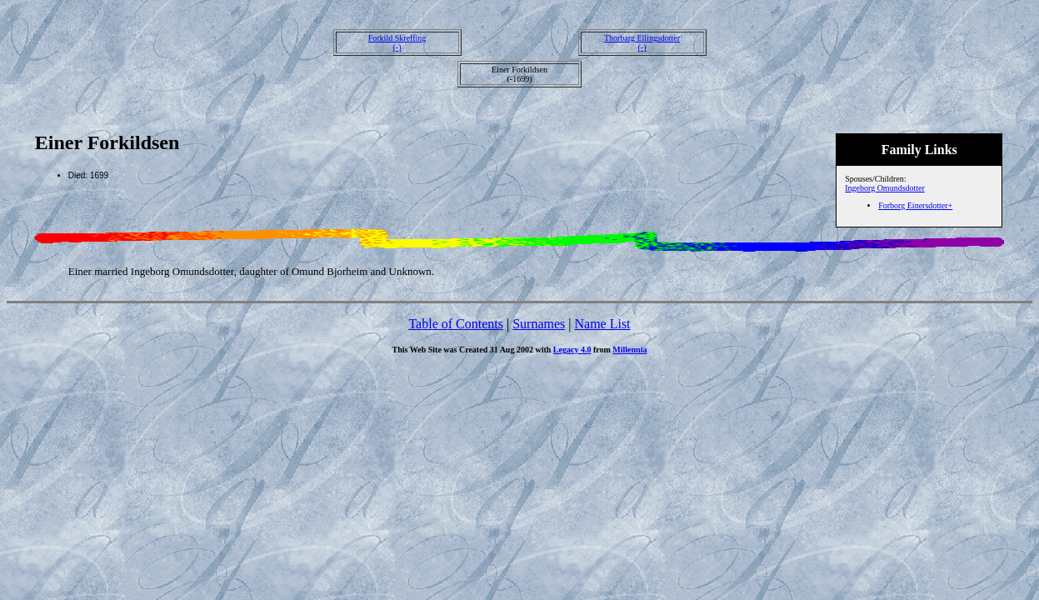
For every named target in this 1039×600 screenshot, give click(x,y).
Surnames (538, 324)
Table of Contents (455, 324)
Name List (602, 324)
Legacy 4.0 (572, 349)
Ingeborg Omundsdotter (885, 187)
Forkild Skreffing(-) (397, 42)
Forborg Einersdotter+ (915, 205)
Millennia (629, 349)
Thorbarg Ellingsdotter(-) (642, 42)
